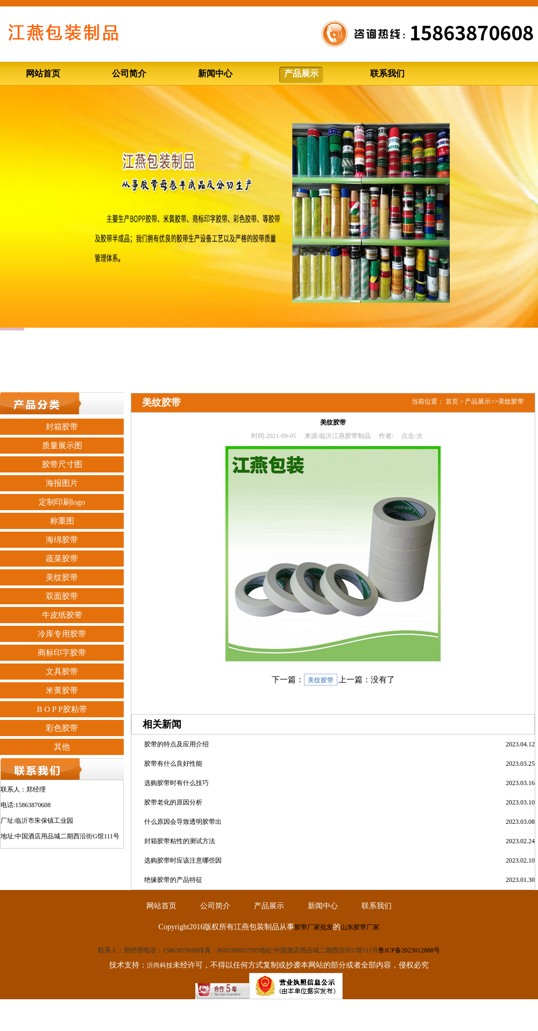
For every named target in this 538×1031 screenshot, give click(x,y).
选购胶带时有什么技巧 (176, 783)
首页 (451, 401)
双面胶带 (62, 596)
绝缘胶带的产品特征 (173, 880)
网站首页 (43, 73)
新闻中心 (215, 73)
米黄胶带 (62, 690)
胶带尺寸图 (62, 464)
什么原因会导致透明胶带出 (183, 821)
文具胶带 (62, 671)
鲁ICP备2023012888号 (409, 950)
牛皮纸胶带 (62, 615)
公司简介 (129, 73)
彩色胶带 (62, 728)
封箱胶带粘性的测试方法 (179, 841)
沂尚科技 (160, 965)
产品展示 (301, 73)
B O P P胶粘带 (62, 709)
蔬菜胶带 (62, 558)
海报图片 (62, 483)
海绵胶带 (62, 539)
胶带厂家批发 (313, 927)
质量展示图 (62, 445)
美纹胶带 (62, 577)
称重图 (62, 521)
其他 (62, 747)
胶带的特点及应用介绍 (176, 744)
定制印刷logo (62, 502)
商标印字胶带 (62, 652)
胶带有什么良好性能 (173, 763)
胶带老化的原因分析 (173, 802)
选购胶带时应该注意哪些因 (183, 860)
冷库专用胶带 (62, 634)
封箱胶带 (62, 426)
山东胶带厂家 (360, 927)
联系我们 (387, 73)
